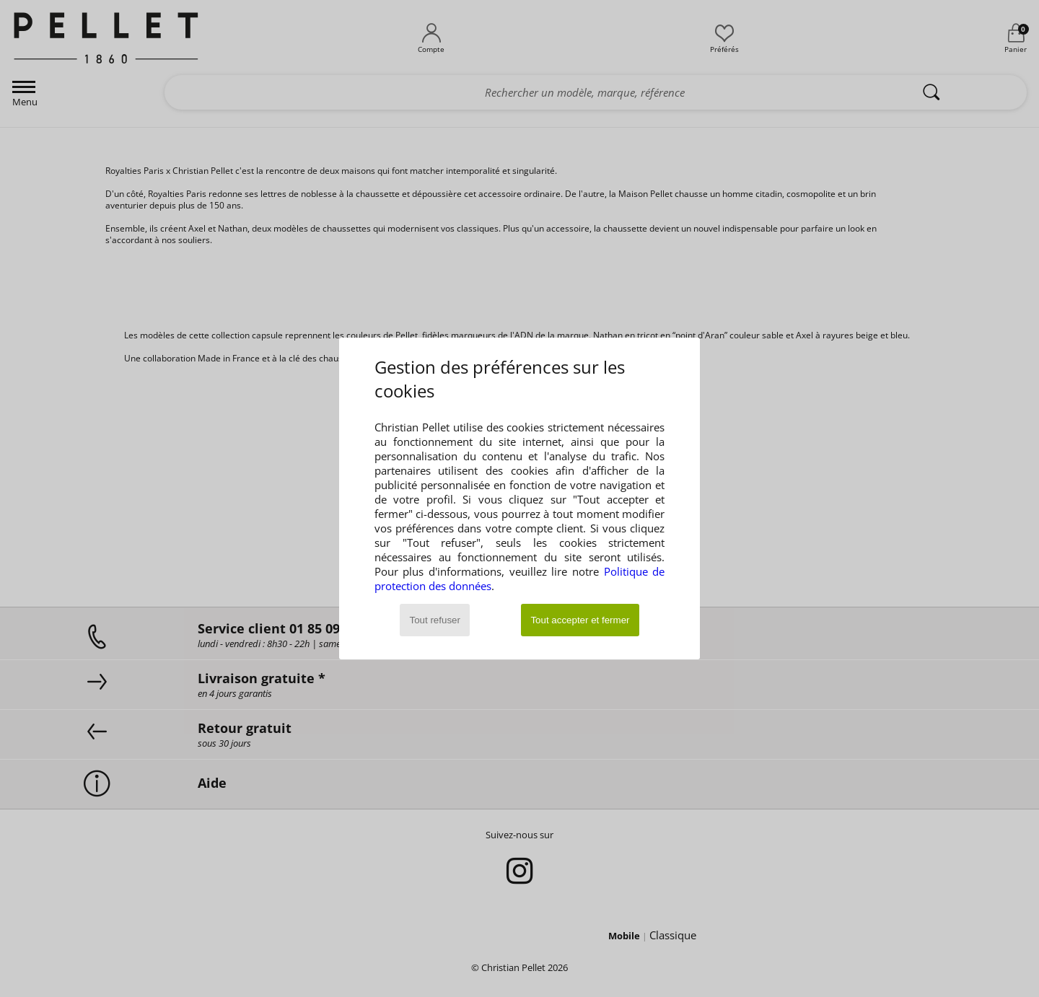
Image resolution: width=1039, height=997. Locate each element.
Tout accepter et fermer (579, 620)
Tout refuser (435, 620)
